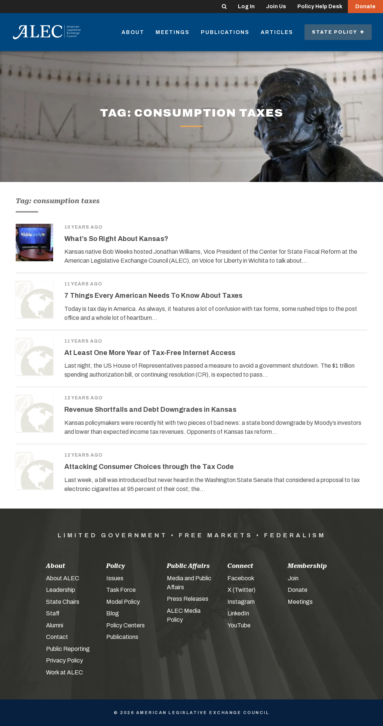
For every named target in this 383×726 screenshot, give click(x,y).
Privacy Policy (64, 660)
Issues (114, 578)
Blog (112, 613)
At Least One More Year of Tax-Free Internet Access (149, 352)
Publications (225, 32)
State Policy (338, 32)
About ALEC (62, 578)
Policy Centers (125, 625)
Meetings (173, 32)
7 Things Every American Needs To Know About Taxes (153, 295)
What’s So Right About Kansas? (116, 238)
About (133, 32)
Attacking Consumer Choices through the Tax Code (149, 466)
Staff (52, 613)
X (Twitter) (241, 590)
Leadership (60, 590)
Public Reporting (68, 649)
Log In (246, 6)
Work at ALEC (64, 672)
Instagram (241, 602)
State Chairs (62, 602)
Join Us (276, 6)
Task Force (121, 590)
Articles (277, 32)
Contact (57, 637)
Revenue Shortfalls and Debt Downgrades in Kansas (150, 409)
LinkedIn (238, 613)
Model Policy (123, 602)
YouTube (239, 625)
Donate (365, 6)
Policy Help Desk (319, 6)
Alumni (54, 625)
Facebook (240, 578)
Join (293, 578)
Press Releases (187, 599)
